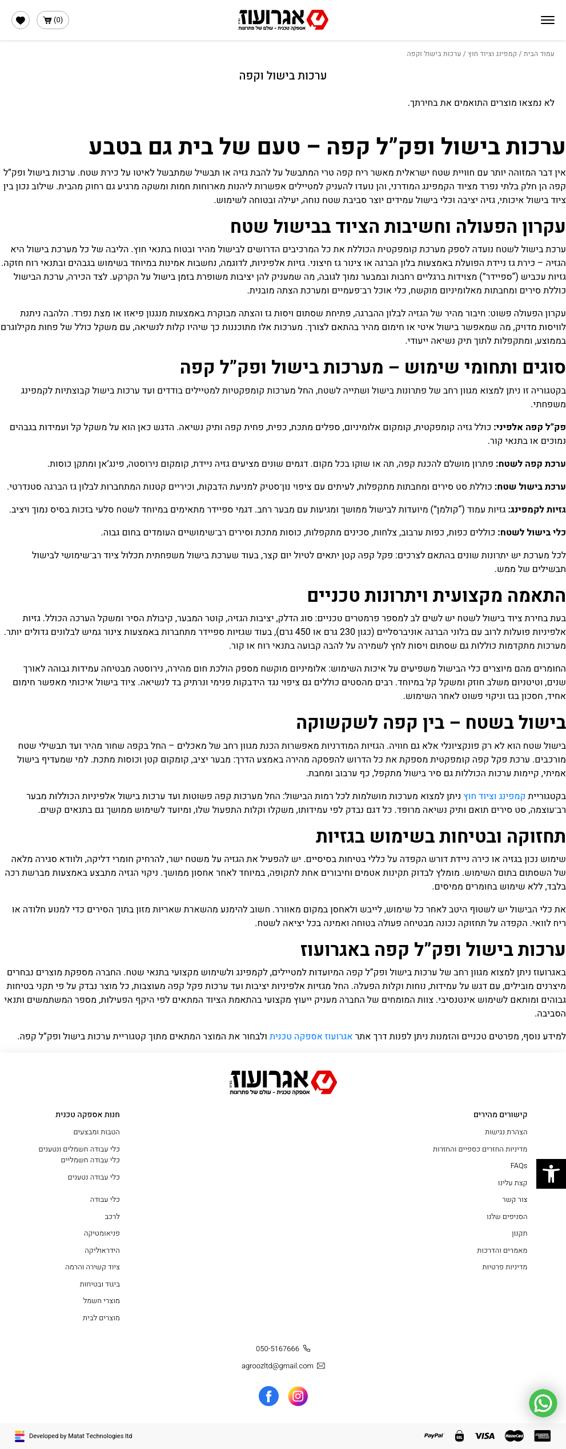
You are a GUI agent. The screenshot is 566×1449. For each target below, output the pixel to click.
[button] (551, 1174)
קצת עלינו (513, 1182)
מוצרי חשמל (101, 1300)
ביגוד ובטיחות (100, 1284)
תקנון (520, 1233)
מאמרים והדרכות (502, 1250)
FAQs (519, 1165)
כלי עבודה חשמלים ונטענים (79, 1149)
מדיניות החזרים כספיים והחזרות (480, 1149)
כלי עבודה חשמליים (90, 1159)
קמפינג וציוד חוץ (492, 54)
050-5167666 (285, 1349)
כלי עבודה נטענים (94, 1177)
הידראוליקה (102, 1250)
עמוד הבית (539, 54)
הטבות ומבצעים (96, 1131)
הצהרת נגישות (506, 1131)
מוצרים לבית (101, 1317)
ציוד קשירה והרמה (92, 1266)
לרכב (112, 1216)
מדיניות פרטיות (505, 1266)
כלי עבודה (105, 1199)
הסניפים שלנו (507, 1216)
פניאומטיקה (102, 1233)
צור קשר (514, 1199)
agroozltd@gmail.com (285, 1366)
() (53, 20)
